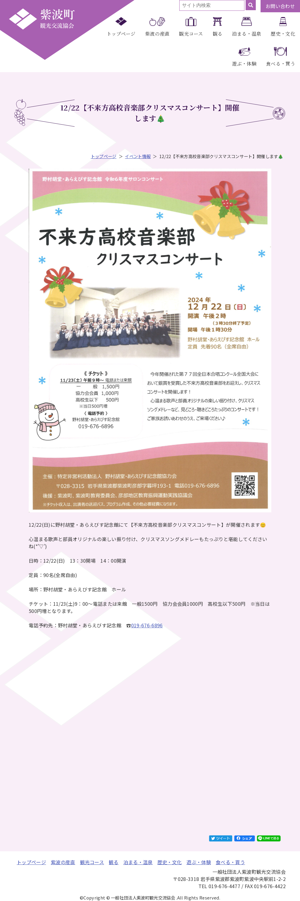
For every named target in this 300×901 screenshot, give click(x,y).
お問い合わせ (280, 6)
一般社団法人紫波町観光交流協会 (42, 19)
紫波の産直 (157, 33)
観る (218, 33)
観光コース (191, 33)
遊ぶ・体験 (244, 63)
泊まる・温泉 (246, 33)
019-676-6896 (147, 625)
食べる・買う (280, 63)
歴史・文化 (283, 33)
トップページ (121, 33)
